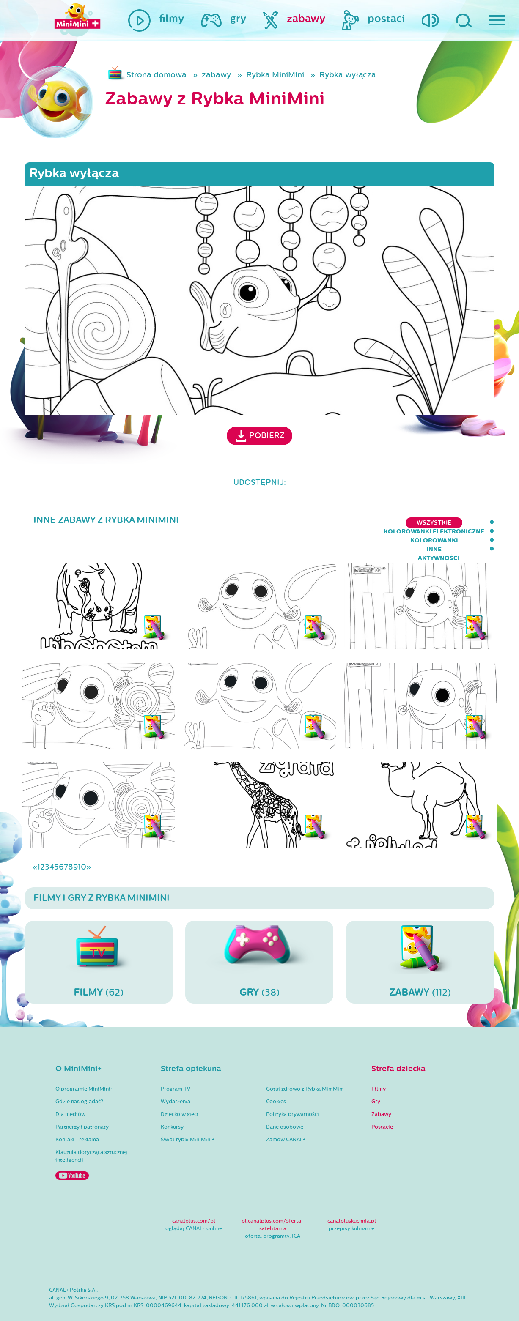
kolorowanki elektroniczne (295, 523)
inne (430, 523)
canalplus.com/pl (193, 1196)
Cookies (276, 1077)
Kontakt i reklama (77, 1115)
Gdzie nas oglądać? (79, 1077)
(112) (420, 937)
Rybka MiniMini (275, 74)
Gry (375, 1077)
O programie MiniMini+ (84, 1064)
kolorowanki (384, 523)
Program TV (175, 1064)
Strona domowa (156, 74)
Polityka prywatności (292, 1089)
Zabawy (381, 1089)
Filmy (378, 1064)
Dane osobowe (284, 1102)
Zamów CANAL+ (285, 1115)
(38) (259, 937)
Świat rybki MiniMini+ (187, 1115)
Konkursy (172, 1102)
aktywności (473, 523)
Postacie (382, 1102)
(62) (99, 937)
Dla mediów (70, 1089)
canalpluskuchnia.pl (351, 1196)
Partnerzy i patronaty (82, 1102)
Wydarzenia (175, 1077)
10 (82, 842)
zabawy (216, 74)
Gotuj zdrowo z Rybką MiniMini (305, 1064)
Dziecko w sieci (179, 1089)
